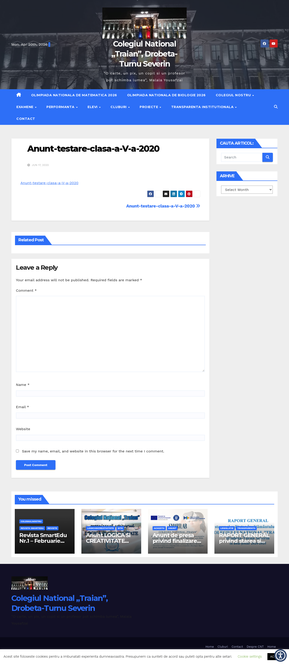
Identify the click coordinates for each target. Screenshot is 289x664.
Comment (26, 290)
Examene (25, 107)
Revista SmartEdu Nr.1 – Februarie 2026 (43, 541)
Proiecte (149, 107)
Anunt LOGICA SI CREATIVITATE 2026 (108, 541)
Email (22, 407)
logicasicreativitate (100, 528)
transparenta (246, 528)
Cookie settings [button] (250, 656)
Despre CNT (255, 646)
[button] (276, 107)
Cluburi (119, 107)
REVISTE (52, 528)
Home (209, 646)
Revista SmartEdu (32, 528)
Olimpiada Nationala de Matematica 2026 (74, 95)
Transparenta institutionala (203, 107)
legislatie (226, 528)
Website (23, 429)
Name (23, 385)
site (120, 528)
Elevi (93, 107)
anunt (172, 528)
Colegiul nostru (234, 95)
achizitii (159, 528)
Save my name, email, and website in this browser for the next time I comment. (93, 451)
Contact (25, 119)
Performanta (60, 107)
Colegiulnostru (31, 521)
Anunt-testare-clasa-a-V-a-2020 (93, 148)
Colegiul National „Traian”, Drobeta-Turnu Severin (144, 54)
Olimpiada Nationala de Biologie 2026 (166, 95)
